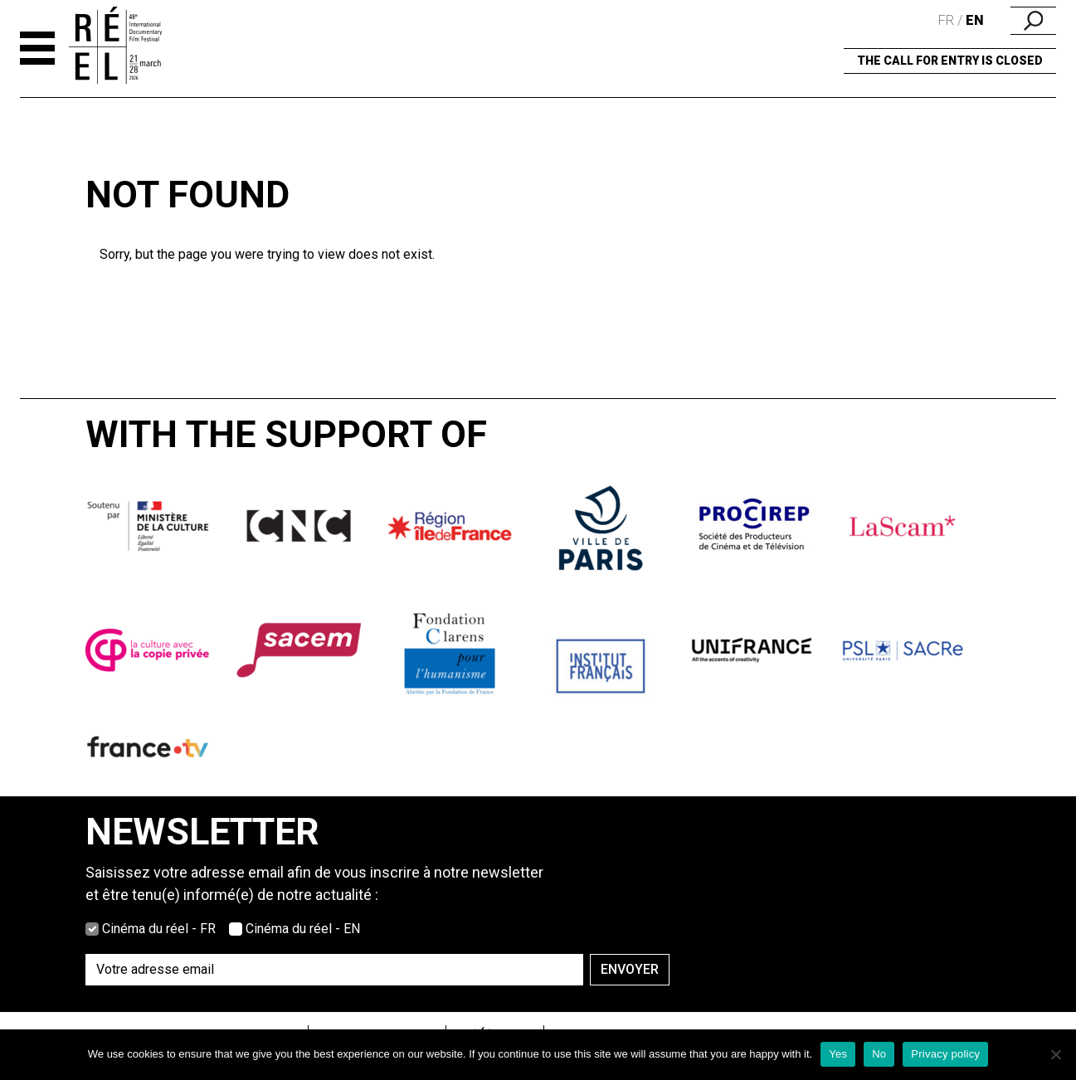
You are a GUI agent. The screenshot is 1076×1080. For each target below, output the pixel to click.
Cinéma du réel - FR (159, 928)
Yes (838, 1054)
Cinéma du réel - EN (303, 928)
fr (946, 20)
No (879, 1054)
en (975, 20)
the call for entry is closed (950, 60)
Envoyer (630, 969)
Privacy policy (945, 1054)
